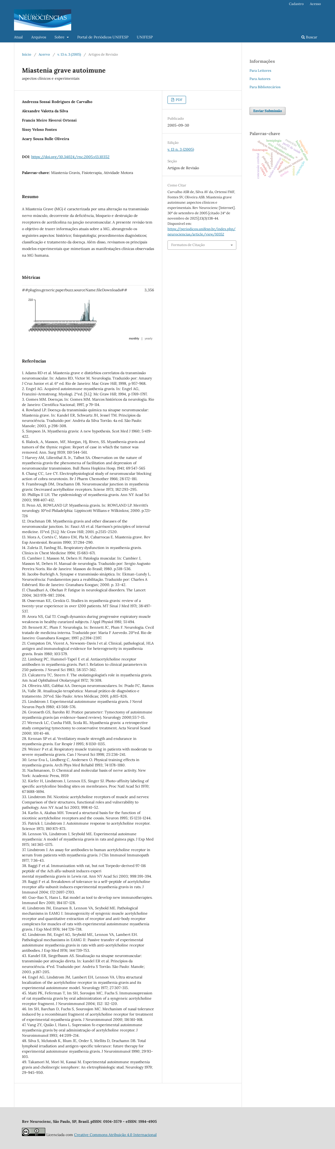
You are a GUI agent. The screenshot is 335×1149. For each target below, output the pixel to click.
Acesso (315, 4)
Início (26, 54)
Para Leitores (260, 70)
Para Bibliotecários (265, 87)
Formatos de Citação (188, 245)
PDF (178, 99)
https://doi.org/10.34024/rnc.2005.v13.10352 (70, 156)
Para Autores (260, 79)
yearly (148, 338)
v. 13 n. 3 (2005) (69, 54)
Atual (18, 37)
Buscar (309, 37)
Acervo (44, 54)
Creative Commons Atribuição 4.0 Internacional (115, 1134)
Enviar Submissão (267, 111)
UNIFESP (145, 37)
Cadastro (296, 4)
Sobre (60, 37)
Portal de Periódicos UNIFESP (102, 37)
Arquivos (38, 37)
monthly (134, 338)
